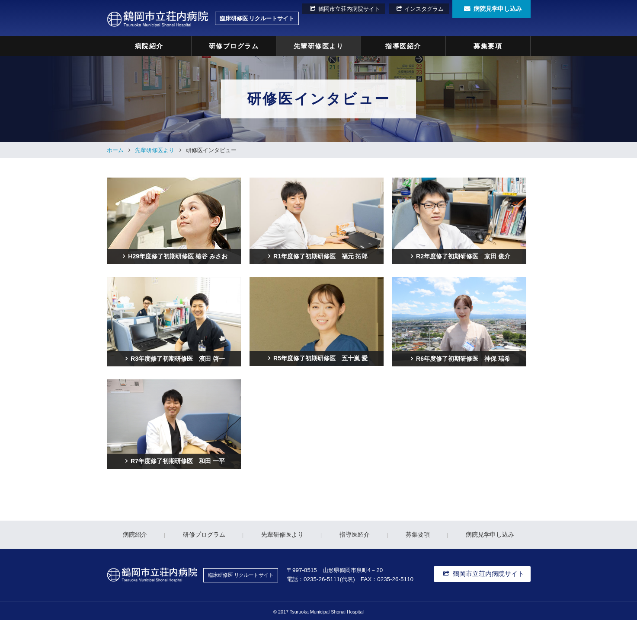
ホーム (115, 147)
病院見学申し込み (498, 9)
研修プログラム (234, 44)
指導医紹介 (403, 44)
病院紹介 (149, 44)
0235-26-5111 (322, 576)
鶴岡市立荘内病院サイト (354, 9)
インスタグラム (424, 9)
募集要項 (488, 44)
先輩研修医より (319, 44)
